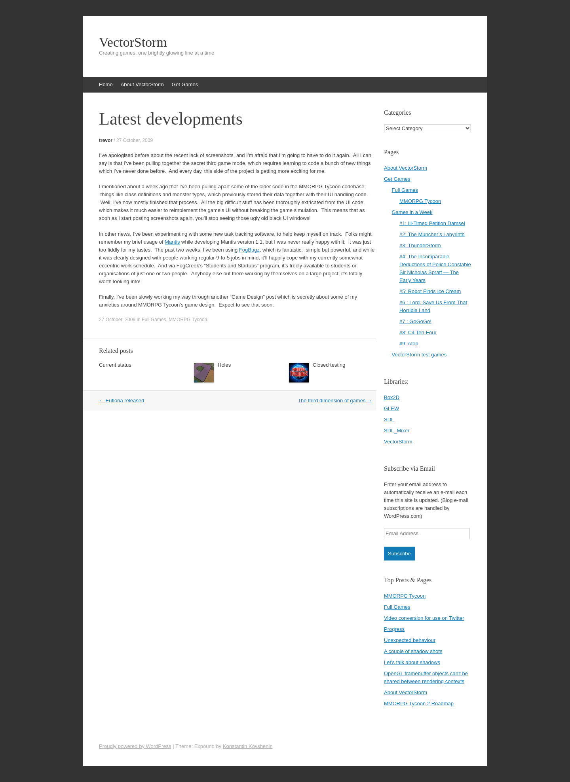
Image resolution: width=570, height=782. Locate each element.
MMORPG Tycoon (188, 319)
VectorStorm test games (419, 355)
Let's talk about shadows (412, 662)
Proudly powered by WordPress (135, 746)
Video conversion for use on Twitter (424, 618)
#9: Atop (408, 344)
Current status (115, 365)
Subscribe (399, 554)
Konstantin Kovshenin (248, 746)
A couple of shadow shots (413, 651)
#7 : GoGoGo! (415, 321)
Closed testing (329, 365)
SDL (389, 419)
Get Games (185, 84)
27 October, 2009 (134, 140)
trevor (105, 140)
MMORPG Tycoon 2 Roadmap (419, 703)
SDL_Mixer (396, 431)
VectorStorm (133, 42)
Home (106, 84)
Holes (224, 365)
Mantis (172, 242)
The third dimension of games (335, 400)
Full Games (154, 319)
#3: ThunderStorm (420, 245)
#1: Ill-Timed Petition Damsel (432, 223)
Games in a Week (412, 212)
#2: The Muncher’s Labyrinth (432, 234)
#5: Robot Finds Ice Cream (430, 291)
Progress (394, 629)
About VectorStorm (142, 84)
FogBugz (249, 250)
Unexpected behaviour (409, 640)
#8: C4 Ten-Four (418, 332)
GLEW (391, 408)
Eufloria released (121, 400)
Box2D (391, 397)
